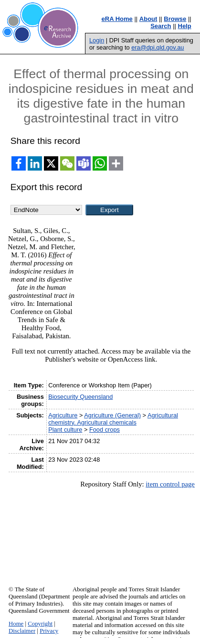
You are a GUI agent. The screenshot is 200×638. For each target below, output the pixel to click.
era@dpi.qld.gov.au (157, 47)
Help (184, 26)
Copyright (40, 623)
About (148, 18)
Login (96, 40)
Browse (175, 18)
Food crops (104, 429)
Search (160, 26)
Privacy (49, 631)
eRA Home (117, 18)
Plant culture (65, 429)
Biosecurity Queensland (80, 396)
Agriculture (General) (112, 415)
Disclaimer (22, 631)
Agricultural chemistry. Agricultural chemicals (113, 419)
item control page (170, 484)
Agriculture (62, 415)
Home (16, 623)
